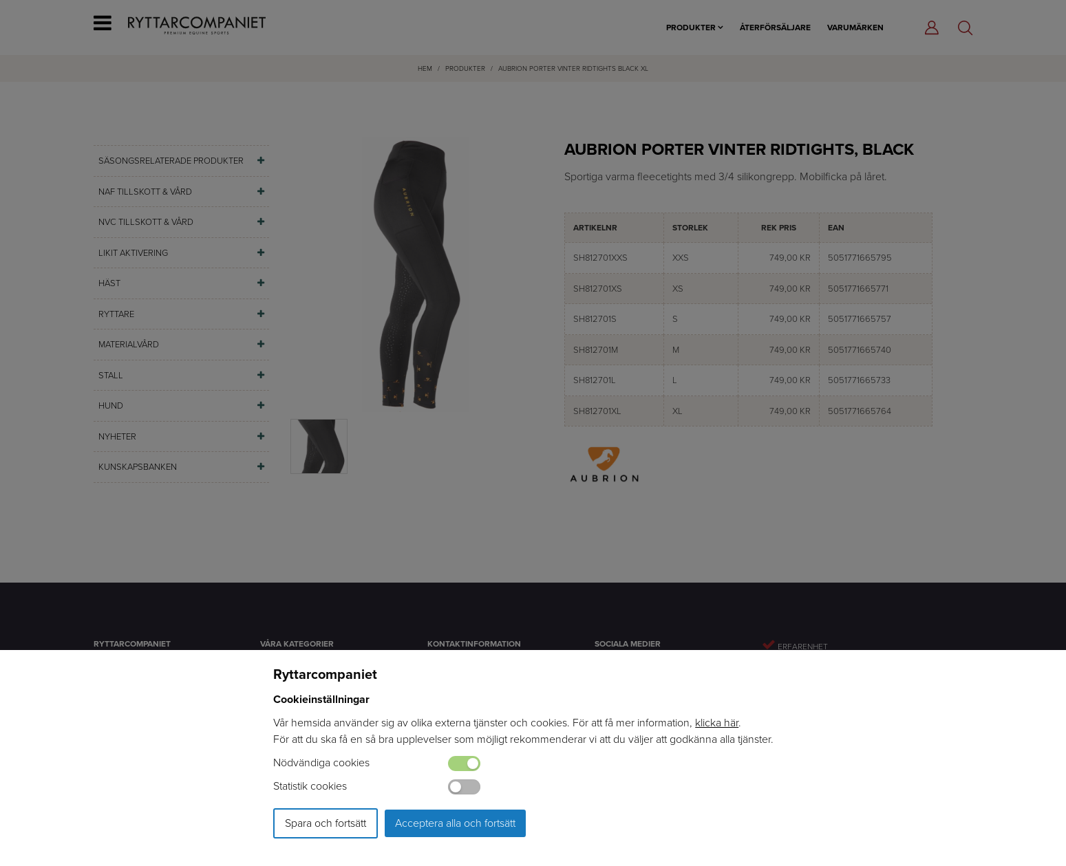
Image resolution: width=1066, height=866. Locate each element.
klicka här (716, 722)
